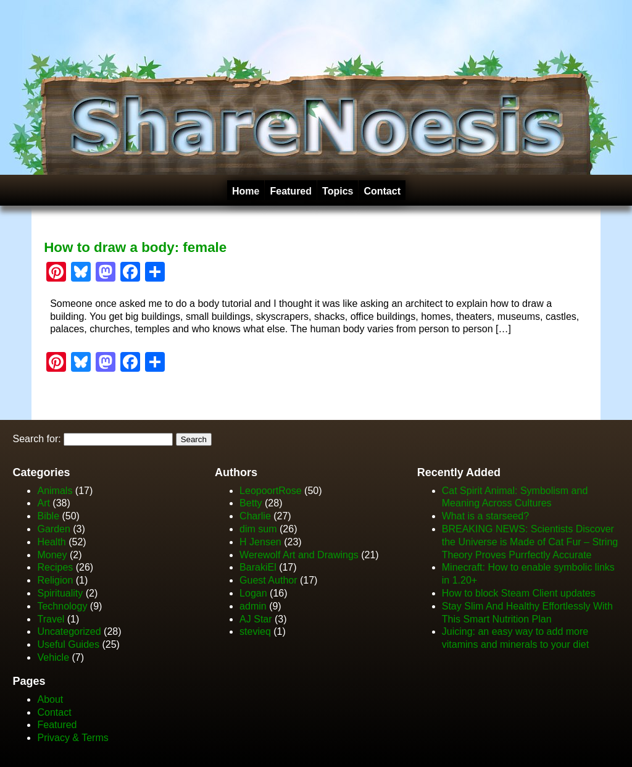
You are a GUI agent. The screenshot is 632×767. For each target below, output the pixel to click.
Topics (337, 191)
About (50, 699)
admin (253, 606)
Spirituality (60, 593)
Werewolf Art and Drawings (299, 555)
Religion (55, 580)
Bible (48, 516)
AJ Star (255, 619)
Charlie (255, 516)
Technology (62, 606)
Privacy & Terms (72, 737)
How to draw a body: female (135, 247)
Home (245, 191)
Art (43, 503)
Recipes (55, 567)
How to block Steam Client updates (519, 593)
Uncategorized (69, 631)
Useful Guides (68, 644)
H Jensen (260, 542)
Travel (50, 619)
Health (51, 542)
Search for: (36, 439)
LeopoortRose (271, 490)
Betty (250, 503)
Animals (54, 490)
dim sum (257, 529)
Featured (291, 191)
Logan (253, 593)
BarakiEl (257, 567)
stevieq (255, 631)
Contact (382, 191)
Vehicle (53, 657)
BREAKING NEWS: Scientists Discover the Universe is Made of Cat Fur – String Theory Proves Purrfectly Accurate (530, 542)
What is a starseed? (485, 516)
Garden (53, 529)
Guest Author (268, 580)
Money (52, 555)
